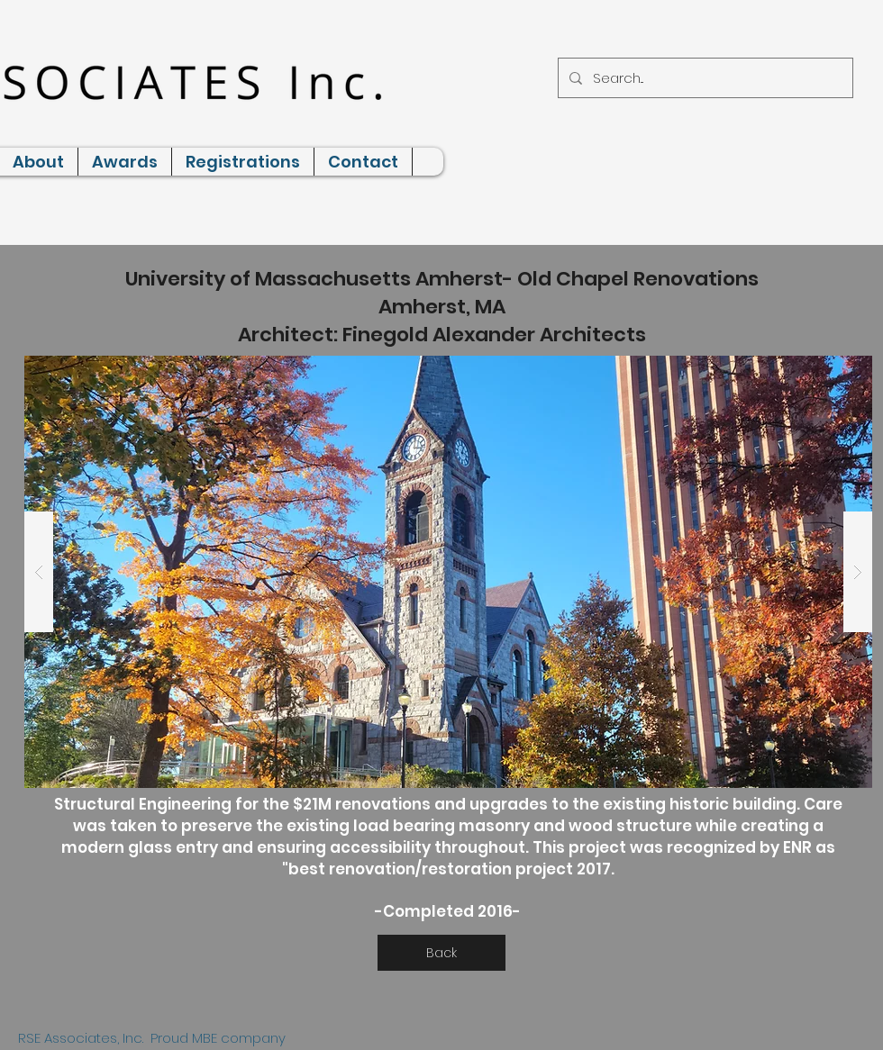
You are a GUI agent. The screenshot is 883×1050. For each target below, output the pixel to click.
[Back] (441, 953)
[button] (448, 572)
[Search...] (704, 78)
